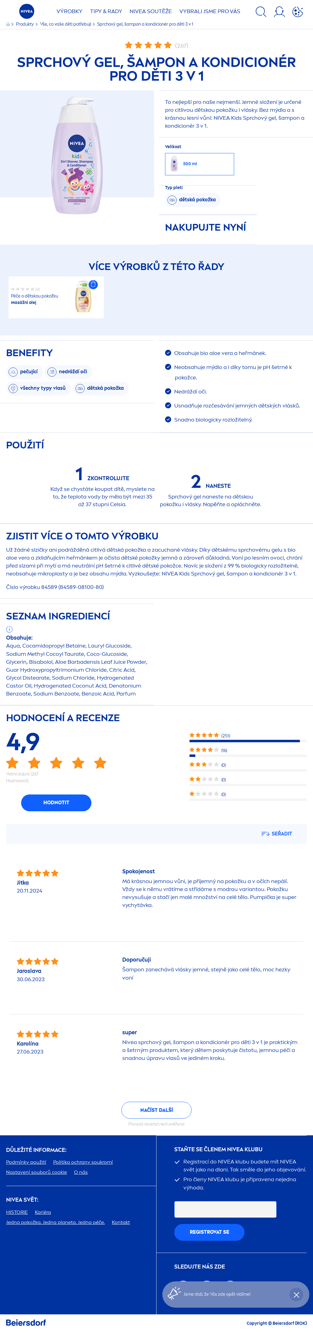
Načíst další (156, 1110)
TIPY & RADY (106, 11)
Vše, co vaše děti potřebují (66, 24)
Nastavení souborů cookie (36, 1172)
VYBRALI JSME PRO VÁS (209, 11)
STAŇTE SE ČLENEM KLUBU (218, 1149)
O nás (81, 1172)
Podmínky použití (26, 1162)
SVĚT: (22, 1200)
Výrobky (70, 11)
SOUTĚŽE (151, 11)
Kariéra (43, 1212)
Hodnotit (56, 802)
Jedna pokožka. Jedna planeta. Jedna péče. (55, 1222)
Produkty (25, 24)
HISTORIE (17, 1212)
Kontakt (121, 1222)
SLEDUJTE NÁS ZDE (199, 1267)
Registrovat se (209, 1232)
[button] (93, 284)
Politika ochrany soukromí (83, 1162)
